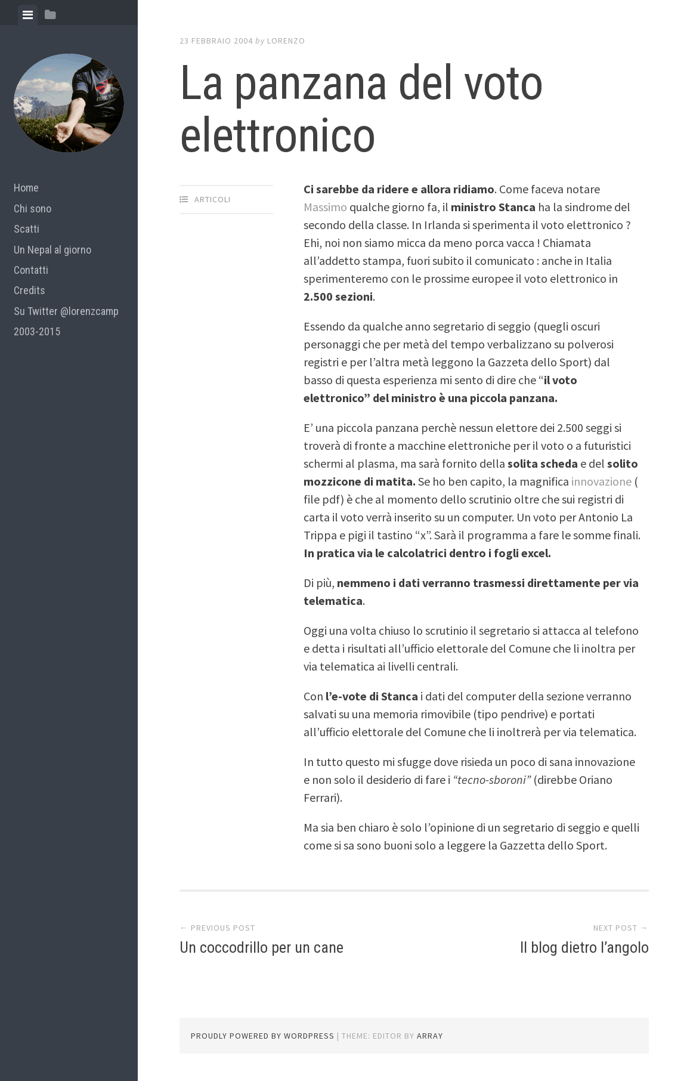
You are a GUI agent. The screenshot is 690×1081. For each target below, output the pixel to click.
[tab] (28, 15)
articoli (212, 199)
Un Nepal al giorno (52, 249)
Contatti (31, 270)
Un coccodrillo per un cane (262, 947)
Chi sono (32, 208)
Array (430, 1035)
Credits (29, 290)
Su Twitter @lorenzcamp (66, 311)
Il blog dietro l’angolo (584, 947)
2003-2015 (37, 331)
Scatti (26, 229)
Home (26, 187)
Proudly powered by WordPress (263, 1035)
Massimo (325, 206)
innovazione (602, 481)
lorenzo (286, 40)
